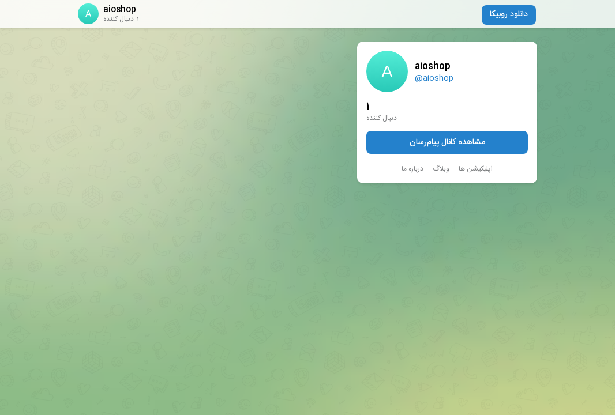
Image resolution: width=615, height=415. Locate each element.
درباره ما (412, 169)
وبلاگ (441, 169)
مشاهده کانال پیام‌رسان (447, 142)
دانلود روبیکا (509, 14)
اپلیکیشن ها (476, 169)
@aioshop (434, 78)
